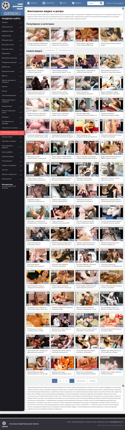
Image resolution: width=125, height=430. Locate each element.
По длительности (65, 50)
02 (60, 381)
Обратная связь (103, 422)
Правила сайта (91, 422)
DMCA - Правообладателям (76, 422)
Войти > (109, 3)
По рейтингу (50, 50)
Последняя (81, 381)
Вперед (92, 381)
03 (66, 381)
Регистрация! (118, 3)
